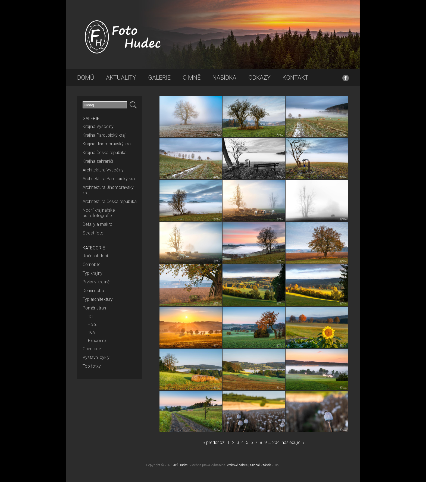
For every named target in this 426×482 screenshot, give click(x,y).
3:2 (93, 324)
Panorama (97, 340)
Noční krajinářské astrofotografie (99, 213)
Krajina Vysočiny (98, 126)
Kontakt (295, 77)
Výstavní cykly (96, 357)
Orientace (92, 348)
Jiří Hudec (180, 465)
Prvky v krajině (96, 281)
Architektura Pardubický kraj (109, 178)
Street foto (93, 233)
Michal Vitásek (260, 465)
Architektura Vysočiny (103, 170)
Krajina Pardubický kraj (104, 135)
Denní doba (93, 290)
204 (276, 442)
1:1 (90, 316)
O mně (192, 77)
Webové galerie (237, 465)
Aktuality (121, 77)
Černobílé (92, 264)
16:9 (91, 332)
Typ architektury (98, 299)
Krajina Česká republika (105, 152)
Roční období (95, 255)
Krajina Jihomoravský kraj (107, 143)
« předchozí (214, 442)
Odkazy (259, 77)
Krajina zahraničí (98, 161)
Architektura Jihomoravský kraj (108, 190)
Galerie (159, 77)
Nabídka (224, 77)
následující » (293, 442)
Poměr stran (94, 308)
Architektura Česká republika (110, 201)
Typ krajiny (92, 273)
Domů (85, 77)
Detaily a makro (97, 224)
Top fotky (92, 366)
